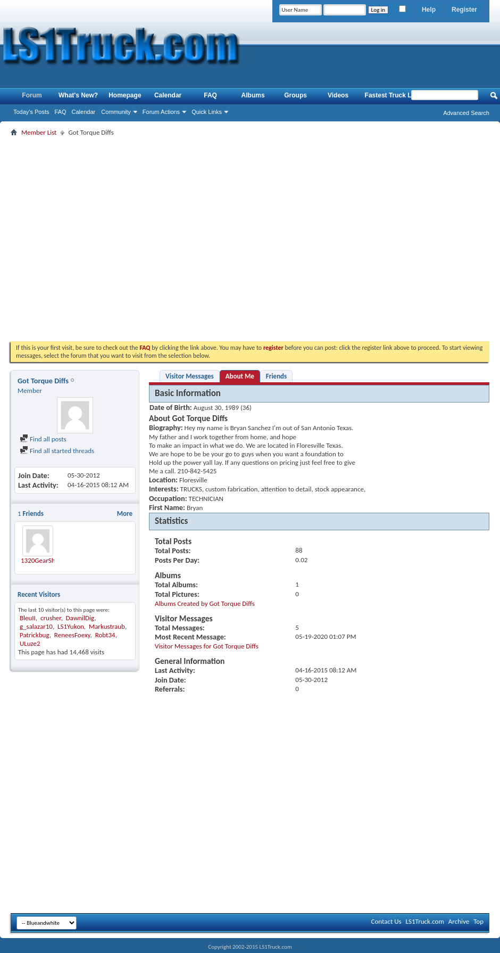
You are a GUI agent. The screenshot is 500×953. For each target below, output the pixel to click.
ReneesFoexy (72, 635)
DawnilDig (80, 618)
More (124, 513)
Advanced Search (466, 113)
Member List (38, 132)
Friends (276, 376)
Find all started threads (57, 451)
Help (429, 9)
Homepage (125, 95)
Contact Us (386, 921)
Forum (31, 95)
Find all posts (43, 439)
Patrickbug (34, 635)
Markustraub (107, 626)
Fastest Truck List (392, 95)
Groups (295, 95)
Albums (253, 95)
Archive (458, 921)
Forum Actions (161, 112)
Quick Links (206, 112)
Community (116, 112)
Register (464, 9)
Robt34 (105, 635)
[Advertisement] (99, 239)
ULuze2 (30, 643)
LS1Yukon (70, 626)
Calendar (84, 112)
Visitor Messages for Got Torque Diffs (207, 646)
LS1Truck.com (425, 921)
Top (478, 921)
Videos (338, 95)
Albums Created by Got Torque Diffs (205, 603)
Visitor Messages (189, 376)
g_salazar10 (36, 626)
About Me (240, 376)
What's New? (78, 95)
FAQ (60, 112)
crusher (50, 618)
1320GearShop (41, 560)
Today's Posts (31, 112)
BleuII (28, 618)
